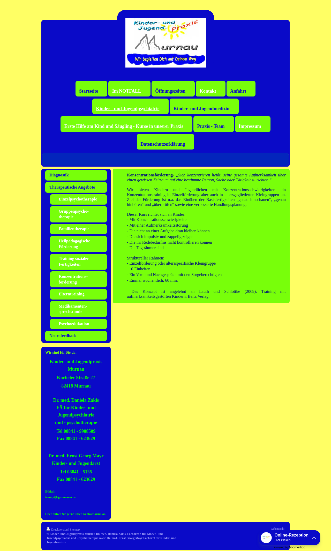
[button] (289, 537)
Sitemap (75, 529)
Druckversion (57, 529)
